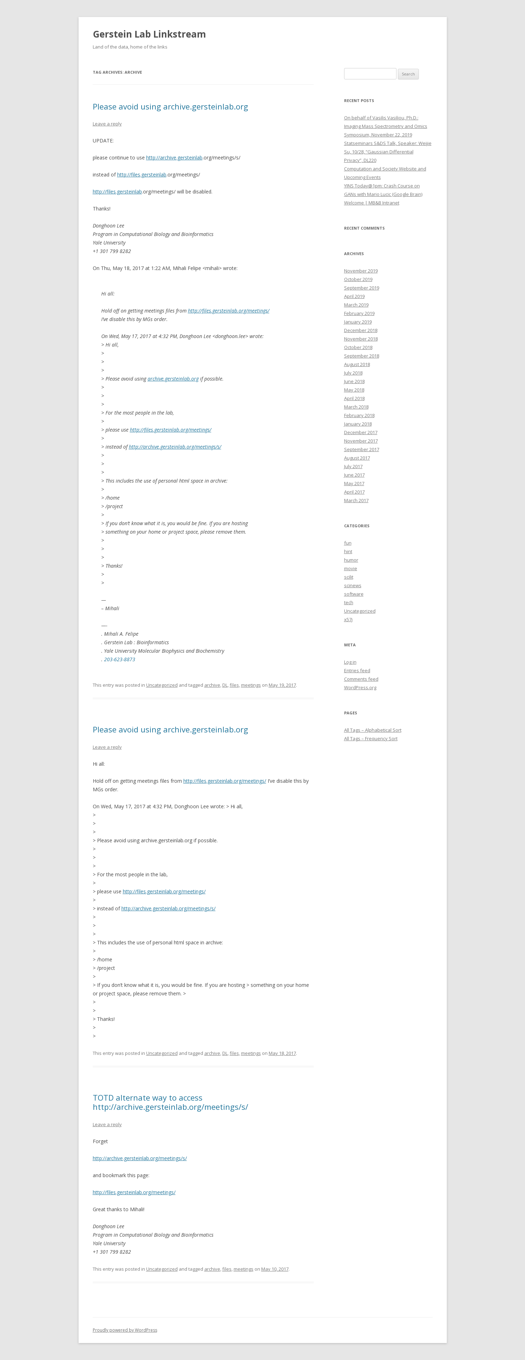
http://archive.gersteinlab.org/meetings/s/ (175, 446)
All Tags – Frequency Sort (371, 738)
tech (348, 602)
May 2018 (354, 390)
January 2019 (358, 322)
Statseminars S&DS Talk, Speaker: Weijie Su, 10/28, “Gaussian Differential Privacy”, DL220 (388, 151)
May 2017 (354, 483)
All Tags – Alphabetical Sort (372, 730)
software (354, 594)
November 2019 (361, 271)
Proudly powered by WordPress (125, 1330)
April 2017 (354, 492)
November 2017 (361, 441)
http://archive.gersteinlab (174, 157)
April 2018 (354, 398)
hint (348, 551)
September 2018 (361, 356)
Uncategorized (162, 685)
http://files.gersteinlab (141, 174)
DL (225, 685)
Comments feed (361, 679)
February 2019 (359, 313)
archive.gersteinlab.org (173, 378)
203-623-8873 (119, 659)
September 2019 (361, 288)
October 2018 (358, 347)
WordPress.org (360, 687)
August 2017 (357, 458)
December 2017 (360, 432)
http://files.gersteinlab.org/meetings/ (228, 310)
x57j (348, 619)
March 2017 (356, 500)
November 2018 (361, 339)
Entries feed (357, 670)
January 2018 (358, 424)
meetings (251, 685)
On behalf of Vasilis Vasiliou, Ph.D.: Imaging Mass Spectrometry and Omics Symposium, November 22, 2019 (385, 126)
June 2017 (354, 475)
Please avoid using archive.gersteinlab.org (170, 106)
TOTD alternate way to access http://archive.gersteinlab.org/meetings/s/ (170, 1102)
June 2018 (354, 381)
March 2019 (356, 305)
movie (350, 568)
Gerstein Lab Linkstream (149, 34)
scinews (352, 585)
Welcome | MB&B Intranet (371, 202)
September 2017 (361, 449)
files (234, 685)
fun (348, 543)
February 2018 (359, 415)
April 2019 (354, 296)
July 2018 (353, 373)
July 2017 (353, 466)
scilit (348, 577)
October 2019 (358, 279)
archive (212, 685)
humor (351, 560)
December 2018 (360, 330)
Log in (350, 662)
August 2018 (357, 364)
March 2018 (356, 407)
